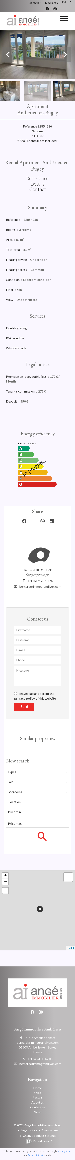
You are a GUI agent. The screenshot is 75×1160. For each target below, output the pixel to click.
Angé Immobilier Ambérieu (37, 1029)
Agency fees (49, 1130)
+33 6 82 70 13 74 (40, 581)
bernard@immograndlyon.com (40, 586)
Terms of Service (36, 1155)
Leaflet (70, 948)
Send (24, 706)
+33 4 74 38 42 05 (40, 1059)
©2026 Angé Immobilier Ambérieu (37, 1125)
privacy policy (24, 698)
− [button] (5, 882)
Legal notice (29, 1130)
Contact (37, 189)
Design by (43, 1141)
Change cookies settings (39, 1135)
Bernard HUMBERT (37, 570)
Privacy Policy (65, 1151)
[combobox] (37, 772)
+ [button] (5, 876)
